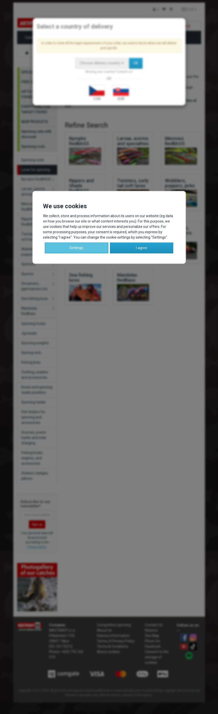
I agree (141, 247)
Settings (76, 247)
